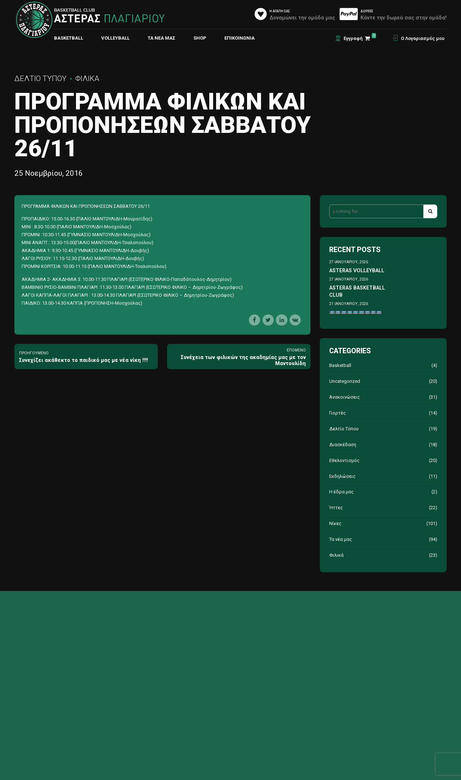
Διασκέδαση (342, 444)
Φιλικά (87, 78)
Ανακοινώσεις (344, 397)
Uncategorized (344, 381)
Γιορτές (337, 413)
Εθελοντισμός (344, 460)
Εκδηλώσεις (342, 476)
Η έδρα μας (341, 491)
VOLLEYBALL (115, 38)
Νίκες (335, 523)
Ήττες (336, 507)
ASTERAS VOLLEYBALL (356, 270)
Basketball (340, 365)
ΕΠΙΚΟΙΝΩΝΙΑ (239, 38)
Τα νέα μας (161, 38)
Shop (199, 38)
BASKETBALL (68, 38)
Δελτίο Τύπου (40, 78)
